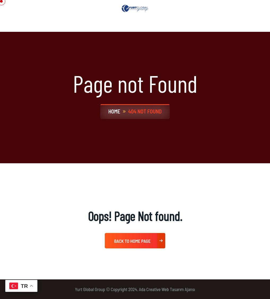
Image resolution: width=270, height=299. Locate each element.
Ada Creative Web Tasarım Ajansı (167, 289)
